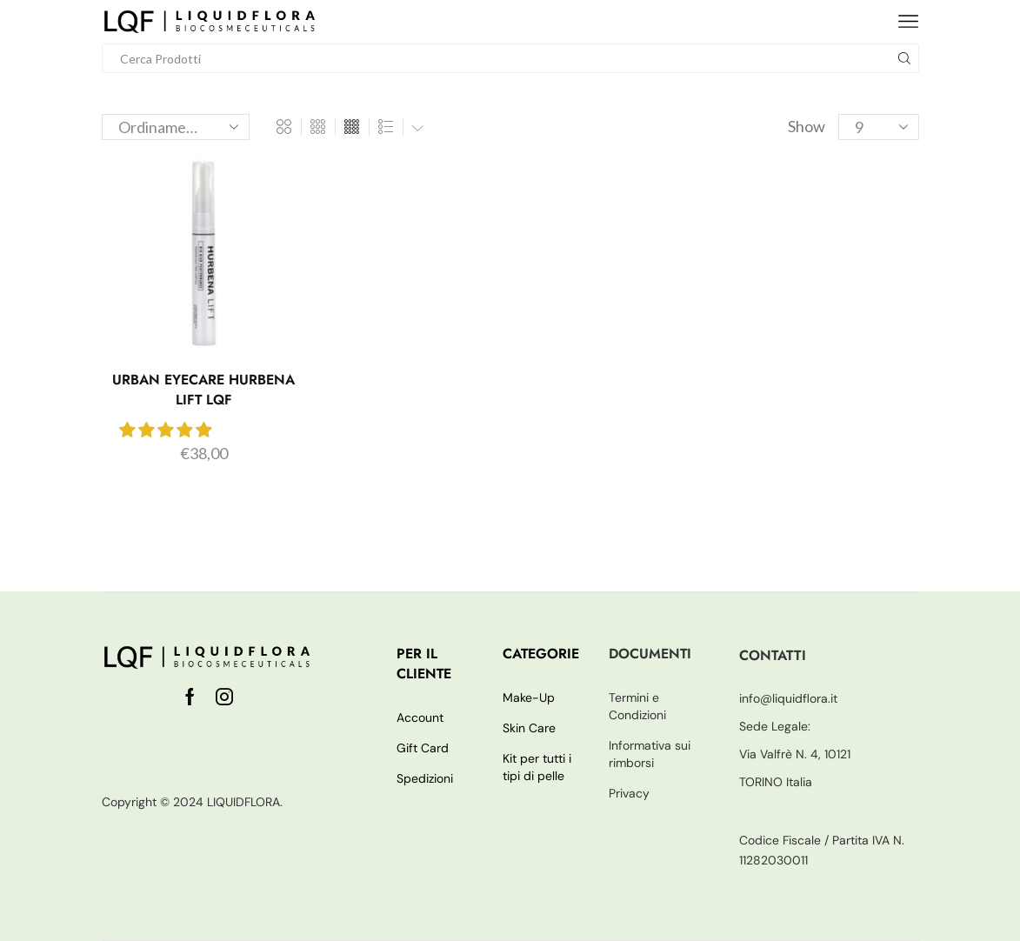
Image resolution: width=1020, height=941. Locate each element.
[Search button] (904, 58)
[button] (166, 429)
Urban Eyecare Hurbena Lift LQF (203, 390)
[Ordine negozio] (176, 127)
